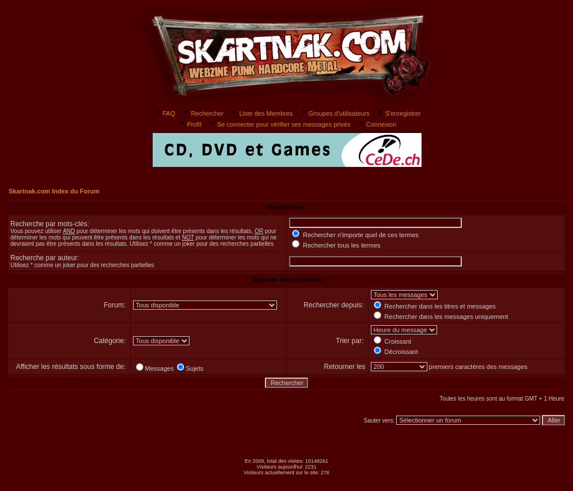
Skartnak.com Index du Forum (54, 191)
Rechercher (202, 113)
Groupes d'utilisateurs (335, 113)
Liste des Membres (261, 113)
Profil (190, 124)
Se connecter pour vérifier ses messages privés (279, 124)
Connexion (377, 124)
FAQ (164, 113)
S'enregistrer (399, 113)
